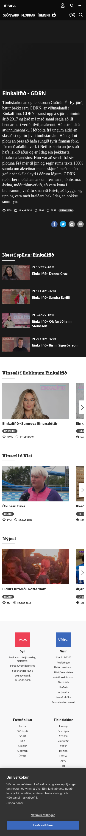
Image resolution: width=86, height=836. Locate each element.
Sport (22, 736)
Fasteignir (63, 731)
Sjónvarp (22, 751)
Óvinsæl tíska (13, 506)
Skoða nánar (14, 803)
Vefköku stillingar (43, 815)
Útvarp (23, 756)
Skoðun (22, 746)
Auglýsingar (63, 663)
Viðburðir (63, 741)
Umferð (63, 687)
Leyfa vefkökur (43, 825)
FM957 (63, 756)
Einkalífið (66, 210)
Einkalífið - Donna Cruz (49, 274)
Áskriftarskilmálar (63, 678)
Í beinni (44, 15)
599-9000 (25, 680)
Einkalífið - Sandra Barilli (51, 298)
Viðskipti (22, 731)
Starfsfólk (63, 682)
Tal (63, 766)
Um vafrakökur (63, 697)
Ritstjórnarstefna (63, 672)
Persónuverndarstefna (22, 666)
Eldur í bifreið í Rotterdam (24, 589)
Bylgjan (63, 751)
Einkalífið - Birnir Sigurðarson (55, 345)
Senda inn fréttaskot (63, 702)
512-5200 (66, 658)
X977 (63, 761)
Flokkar (28, 15)
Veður (63, 746)
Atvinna (63, 736)
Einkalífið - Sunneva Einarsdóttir (30, 424)
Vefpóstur (63, 692)
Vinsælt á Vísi (17, 455)
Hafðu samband (63, 667)
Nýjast (9, 538)
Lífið (22, 741)
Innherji (63, 726)
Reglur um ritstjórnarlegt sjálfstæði (22, 660)
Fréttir (8, 514)
